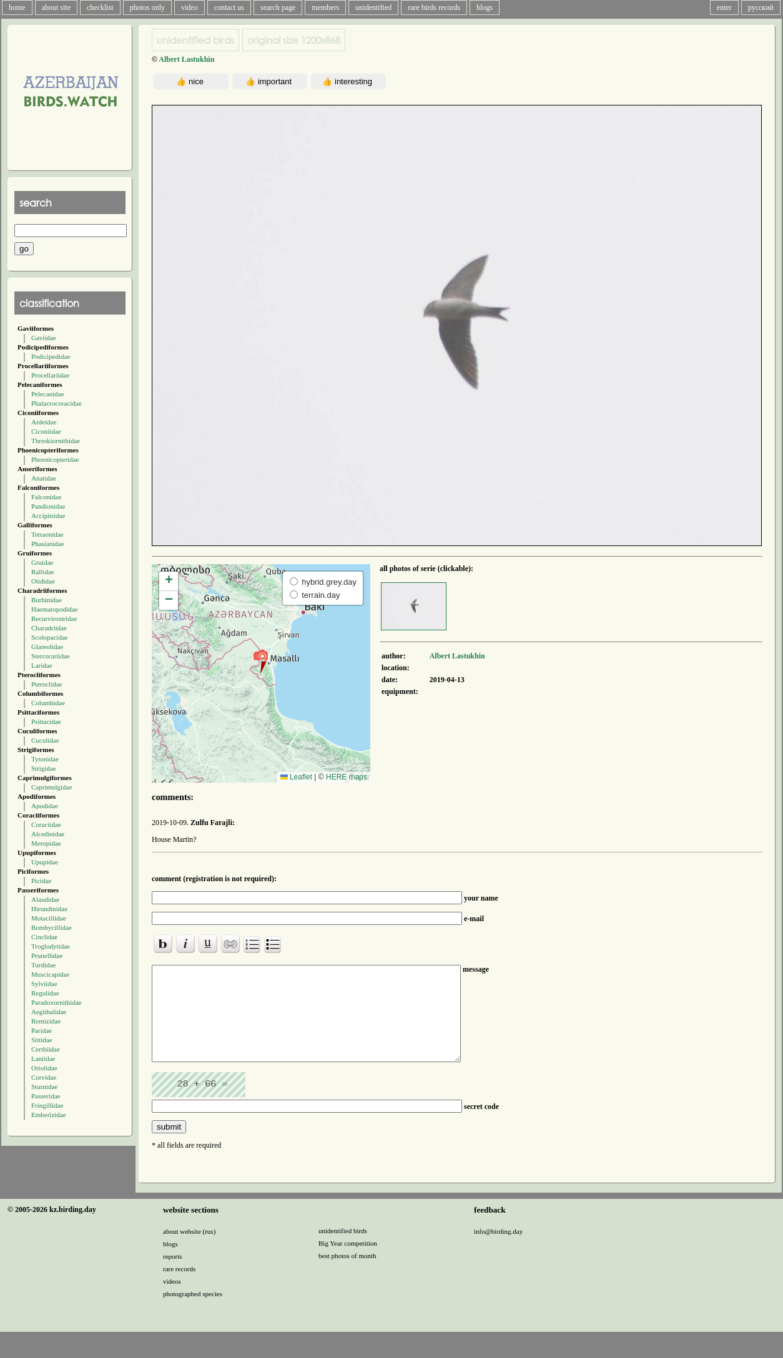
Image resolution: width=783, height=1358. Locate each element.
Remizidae (46, 1021)
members (325, 7)
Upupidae (44, 862)
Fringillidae (47, 1105)
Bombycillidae (51, 927)
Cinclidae (44, 936)
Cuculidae (45, 740)
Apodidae (44, 805)
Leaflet (296, 777)
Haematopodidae (54, 609)
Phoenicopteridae (55, 459)
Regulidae (45, 993)
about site (56, 7)
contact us (229, 7)
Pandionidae (48, 506)
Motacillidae (48, 918)
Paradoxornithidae (56, 1002)
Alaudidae (45, 899)
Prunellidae (46, 955)
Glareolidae (47, 646)
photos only (147, 7)
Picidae (41, 880)
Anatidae (43, 478)
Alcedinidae (47, 834)
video (189, 7)
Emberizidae (48, 1114)
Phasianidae (47, 543)
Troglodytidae (50, 946)
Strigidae (43, 768)
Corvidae (43, 1077)
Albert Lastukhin (186, 59)
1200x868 (293, 40)
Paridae (41, 1030)
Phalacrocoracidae (56, 403)
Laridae (41, 665)
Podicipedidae (50, 356)
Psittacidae (46, 721)
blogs (484, 7)
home (17, 7)
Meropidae (46, 843)
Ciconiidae (46, 431)
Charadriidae (49, 628)
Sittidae (41, 1039)
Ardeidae (43, 422)
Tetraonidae (47, 534)
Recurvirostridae (54, 618)
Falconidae (46, 497)
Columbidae (48, 702)
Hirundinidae (49, 908)
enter (724, 7)
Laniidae (43, 1058)
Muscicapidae (50, 974)
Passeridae (45, 1096)
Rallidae (42, 571)
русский (761, 7)
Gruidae (42, 562)
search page (277, 7)
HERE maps (346, 777)
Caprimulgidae (51, 787)
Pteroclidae (46, 684)
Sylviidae (44, 983)
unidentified (373, 7)
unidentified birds (195, 40)
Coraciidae (46, 824)
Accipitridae (48, 515)
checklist (100, 7)
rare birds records (434, 7)
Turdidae (43, 965)
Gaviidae (43, 337)
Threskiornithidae (55, 440)
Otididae (43, 581)
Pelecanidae (47, 394)
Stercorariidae (50, 656)
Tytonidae (45, 759)
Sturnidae (44, 1086)
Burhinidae (46, 599)
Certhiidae (45, 1049)
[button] (260, 660)
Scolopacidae (49, 637)
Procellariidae (50, 375)
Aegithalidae (48, 1011)
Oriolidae (44, 1068)
